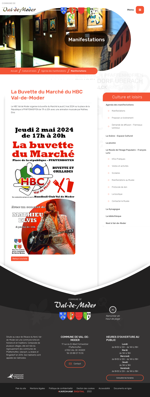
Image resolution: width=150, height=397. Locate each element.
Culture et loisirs (29, 71)
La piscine (111, 143)
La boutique (117, 194)
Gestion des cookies (86, 388)
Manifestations (118, 111)
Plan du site (21, 388)
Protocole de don (119, 187)
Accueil (14, 71)
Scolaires (116, 173)
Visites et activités (120, 166)
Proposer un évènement (122, 118)
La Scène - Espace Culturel (119, 136)
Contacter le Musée (120, 201)
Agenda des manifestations (120, 105)
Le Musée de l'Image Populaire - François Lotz (126, 151)
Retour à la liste (20, 259)
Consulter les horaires (125, 378)
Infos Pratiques (118, 159)
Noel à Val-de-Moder (116, 223)
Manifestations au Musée (123, 180)
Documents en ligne (123, 388)
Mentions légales (37, 388)
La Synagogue (113, 209)
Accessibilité (104, 388)
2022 (75, 391)
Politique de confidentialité (61, 388)
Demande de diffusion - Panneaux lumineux (127, 126)
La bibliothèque (113, 216)
